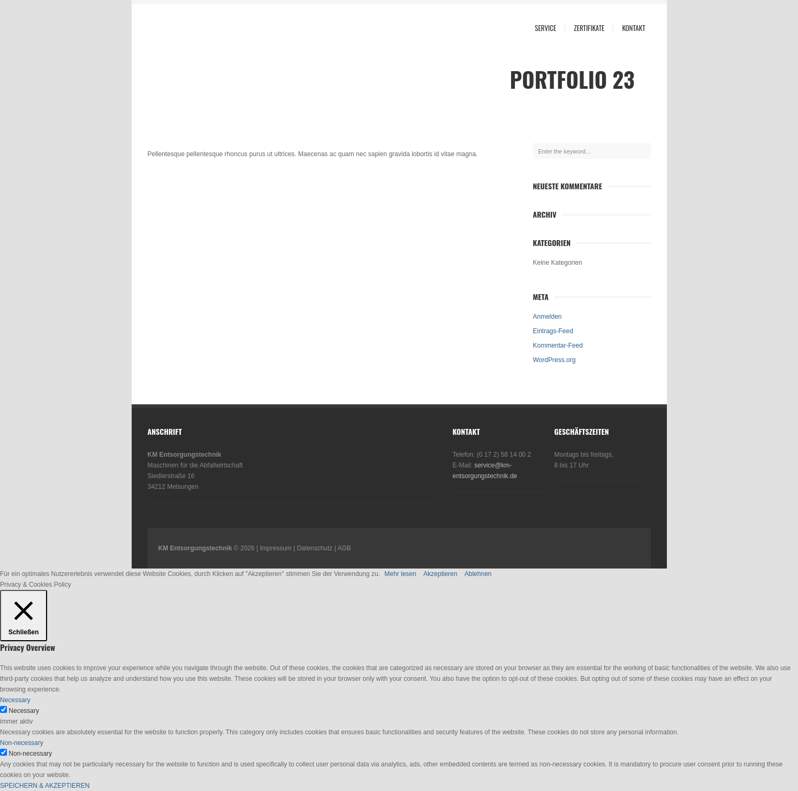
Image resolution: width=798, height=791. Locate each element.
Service (545, 28)
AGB (344, 548)
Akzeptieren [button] (440, 574)
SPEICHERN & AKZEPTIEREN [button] (44, 785)
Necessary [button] (15, 700)
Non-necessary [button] (21, 743)
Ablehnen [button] (478, 574)
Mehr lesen (400, 574)
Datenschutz (315, 548)
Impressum (276, 548)
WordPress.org (554, 360)
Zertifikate (589, 28)
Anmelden (547, 316)
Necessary (24, 711)
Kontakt (633, 28)
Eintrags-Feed (553, 331)
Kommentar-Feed (558, 345)
